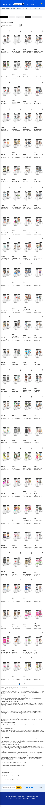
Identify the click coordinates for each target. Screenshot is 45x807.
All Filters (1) (4, 17)
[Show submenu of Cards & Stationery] (37, 8)
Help (27, 4)
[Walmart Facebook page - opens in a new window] (24, 787)
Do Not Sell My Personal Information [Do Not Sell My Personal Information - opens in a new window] (21, 800)
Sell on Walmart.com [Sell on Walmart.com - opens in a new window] (33, 794)
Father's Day (19, 8)
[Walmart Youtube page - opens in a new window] (32, 787)
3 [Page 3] (24, 683)
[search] (20, 25)
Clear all (1, 19)
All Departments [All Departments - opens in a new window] (6, 794)
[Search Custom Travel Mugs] (10, 25)
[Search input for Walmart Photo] (17, 4)
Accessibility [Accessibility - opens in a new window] (27, 796)
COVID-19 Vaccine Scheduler (10, 796)
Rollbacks (3, 8)
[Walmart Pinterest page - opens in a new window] (29, 787)
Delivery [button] (12, 17)
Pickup (23, 8)
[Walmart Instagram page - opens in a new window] (34, 787)
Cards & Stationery (33, 8)
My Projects (20, 0)
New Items (8, 8)
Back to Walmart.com (6, 0)
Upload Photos (33, 0)
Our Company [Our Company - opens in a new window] (25, 794)
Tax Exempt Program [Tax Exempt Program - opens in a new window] (34, 796)
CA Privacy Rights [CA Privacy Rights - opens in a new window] (34, 798)
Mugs (8, 12)
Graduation (13, 8)
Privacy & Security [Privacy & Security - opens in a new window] (25, 798)
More (39, 8)
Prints (27, 8)
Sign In (41, 0)
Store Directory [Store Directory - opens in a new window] (14, 794)
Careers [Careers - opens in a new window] (19, 794)
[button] (6, 31)
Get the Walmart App (10, 798)
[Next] (27, 684)
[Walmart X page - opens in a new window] (27, 787)
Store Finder (15, 0)
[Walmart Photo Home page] (6, 4)
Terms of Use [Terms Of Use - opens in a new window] (18, 798)
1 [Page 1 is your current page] (19, 683)
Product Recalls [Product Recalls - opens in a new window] (21, 796)
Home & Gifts (4, 12)
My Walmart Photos (26, 0)
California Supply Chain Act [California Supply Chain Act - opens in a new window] (7, 800)
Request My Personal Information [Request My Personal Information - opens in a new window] (36, 800)
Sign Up (18, 787)
